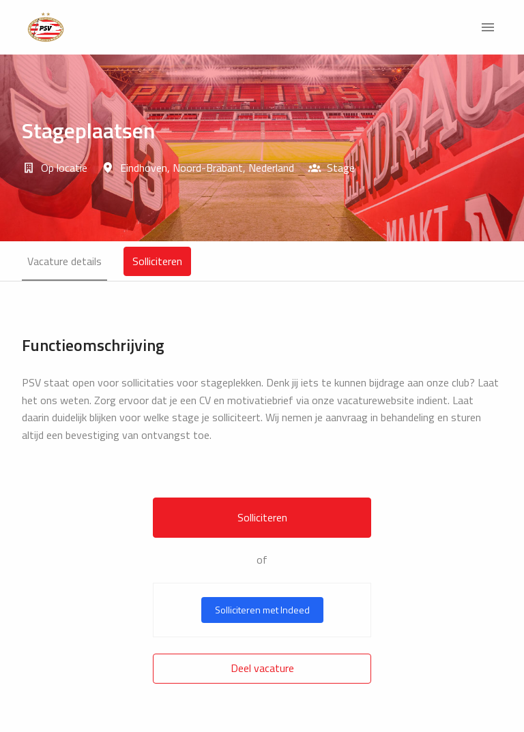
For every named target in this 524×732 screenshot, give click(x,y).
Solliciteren (262, 517)
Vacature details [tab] (64, 261)
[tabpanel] (262, 509)
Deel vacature (262, 668)
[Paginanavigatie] (488, 27)
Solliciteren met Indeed (262, 610)
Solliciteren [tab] (157, 261)
